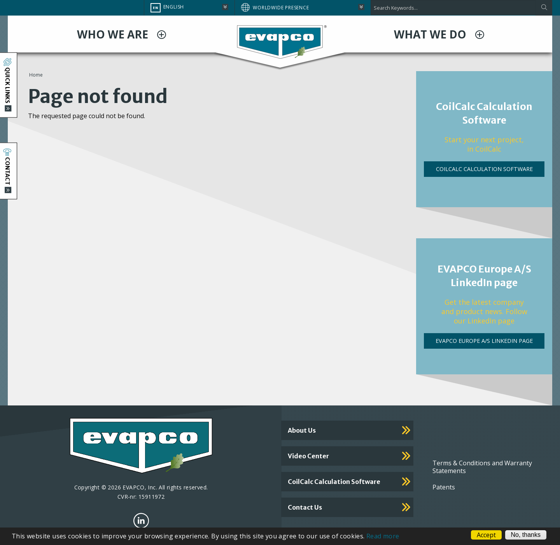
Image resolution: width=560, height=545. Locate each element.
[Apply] (544, 8)
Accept (486, 535)
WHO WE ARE (114, 34)
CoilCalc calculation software (334, 482)
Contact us (305, 507)
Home (36, 75)
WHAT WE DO (431, 34)
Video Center (308, 456)
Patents (443, 487)
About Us (302, 430)
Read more (382, 536)
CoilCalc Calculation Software (484, 169)
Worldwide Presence (281, 7)
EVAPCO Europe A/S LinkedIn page (484, 340)
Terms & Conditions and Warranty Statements (482, 467)
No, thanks (526, 534)
